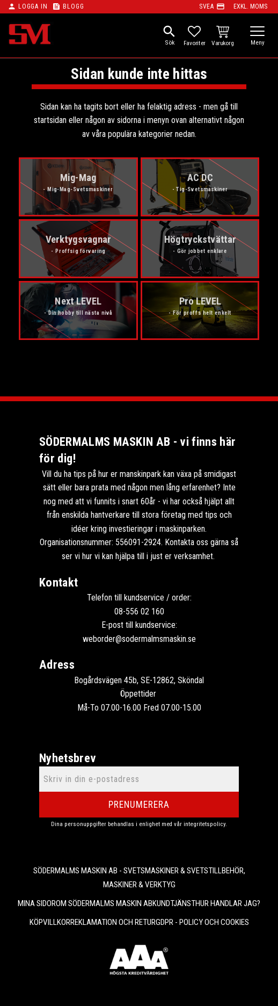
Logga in (32, 6)
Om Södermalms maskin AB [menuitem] (104, 903)
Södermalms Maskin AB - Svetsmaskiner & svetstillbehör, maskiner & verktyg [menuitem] (139, 877)
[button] (257, 32)
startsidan (50, 120)
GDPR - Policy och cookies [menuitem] (202, 922)
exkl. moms (250, 6)
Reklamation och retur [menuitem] (113, 922)
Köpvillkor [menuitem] (50, 922)
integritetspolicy (204, 824)
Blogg (73, 6)
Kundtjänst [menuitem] (173, 903)
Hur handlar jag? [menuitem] (227, 903)
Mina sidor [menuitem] (37, 903)
